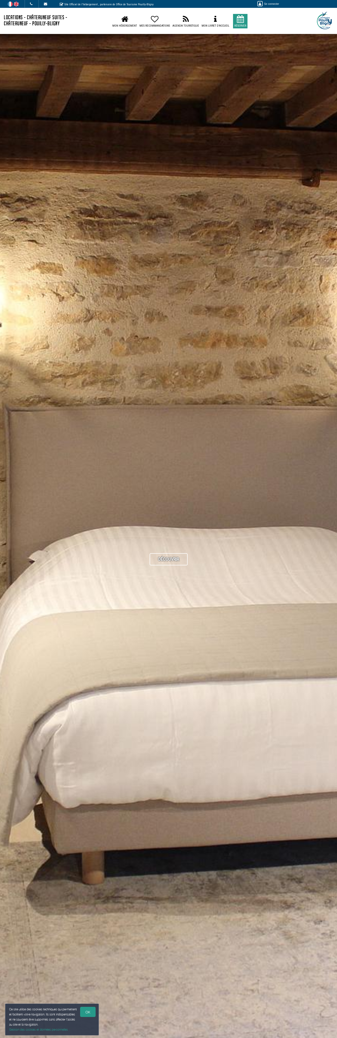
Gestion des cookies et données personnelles (38, 1029)
